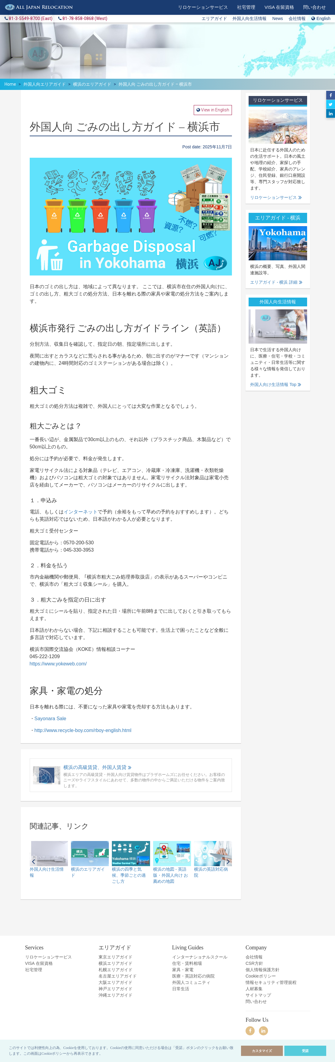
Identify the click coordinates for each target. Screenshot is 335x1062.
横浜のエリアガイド (92, 84)
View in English (214, 109)
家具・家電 (182, 969)
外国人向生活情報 (249, 18)
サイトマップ (258, 995)
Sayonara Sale (50, 718)
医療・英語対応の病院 (193, 976)
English (320, 18)
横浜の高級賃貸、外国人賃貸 (94, 767)
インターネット (81, 511)
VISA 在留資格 (39, 963)
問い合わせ (256, 1001)
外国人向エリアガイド (44, 84)
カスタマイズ (262, 1051)
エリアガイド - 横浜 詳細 (273, 282)
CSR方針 (254, 963)
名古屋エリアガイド (118, 976)
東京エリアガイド (115, 957)
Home (10, 84)
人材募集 (254, 988)
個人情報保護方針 (263, 969)
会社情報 (297, 18)
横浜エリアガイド (115, 963)
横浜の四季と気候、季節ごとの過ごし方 (129, 875)
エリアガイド (214, 18)
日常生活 (180, 988)
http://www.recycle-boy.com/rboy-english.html (83, 730)
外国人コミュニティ (191, 982)
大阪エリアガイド (115, 982)
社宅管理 (33, 969)
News (277, 18)
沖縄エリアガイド (115, 995)
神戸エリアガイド (115, 988)
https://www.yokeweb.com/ (58, 663)
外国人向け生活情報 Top (273, 384)
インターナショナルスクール (199, 957)
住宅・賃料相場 (187, 963)
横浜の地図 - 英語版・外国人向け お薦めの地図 (170, 875)
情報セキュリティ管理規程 (271, 982)
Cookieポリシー (261, 976)
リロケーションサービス (273, 197)
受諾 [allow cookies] (305, 1051)
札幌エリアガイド (115, 969)
